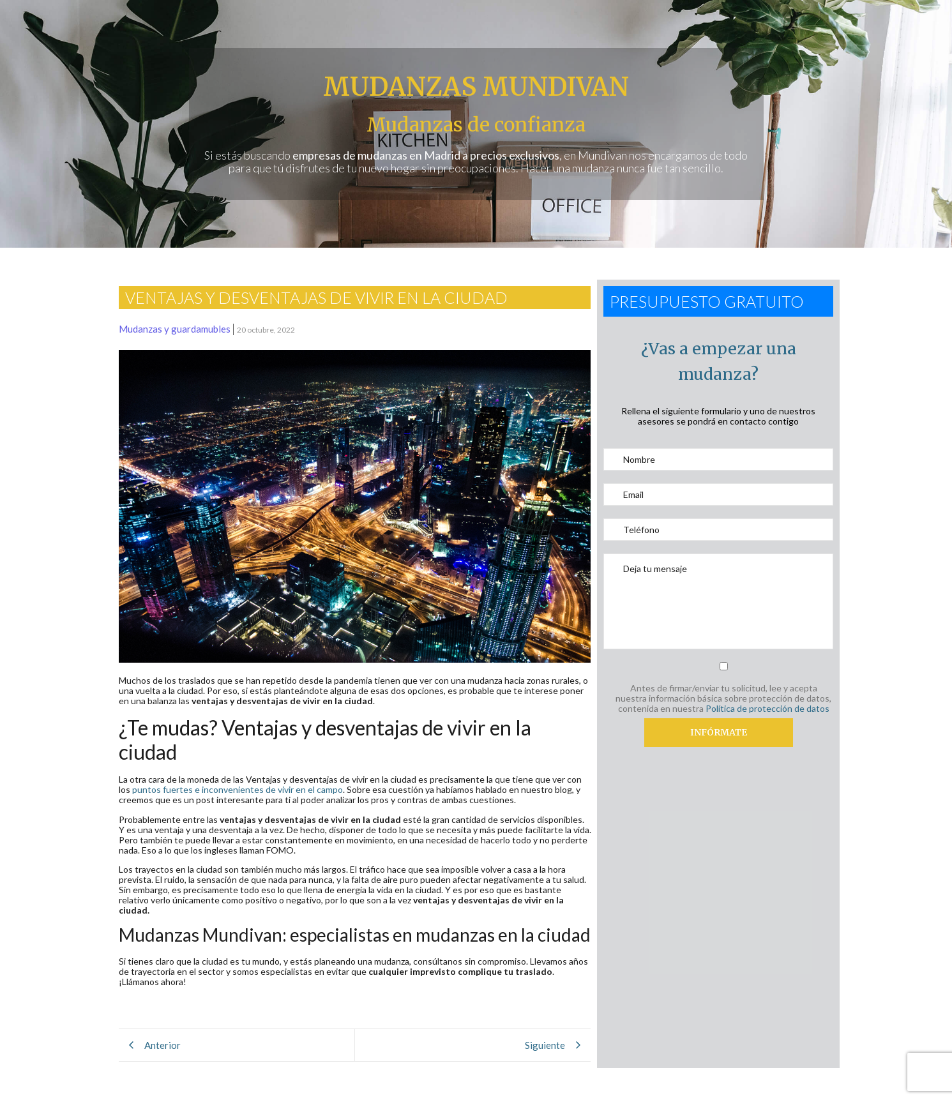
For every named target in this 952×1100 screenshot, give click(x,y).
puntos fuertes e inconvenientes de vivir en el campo (237, 789)
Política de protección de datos (767, 708)
